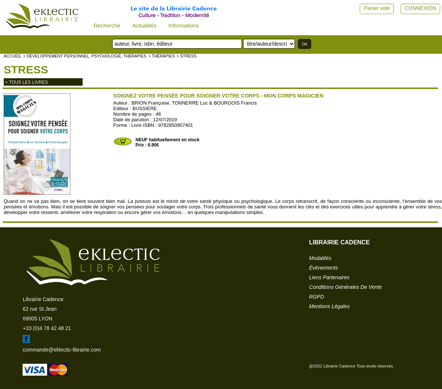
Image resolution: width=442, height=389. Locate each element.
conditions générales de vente (345, 287)
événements (323, 268)
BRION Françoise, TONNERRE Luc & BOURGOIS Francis (194, 103)
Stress (26, 69)
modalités (320, 258)
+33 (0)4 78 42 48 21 (47, 328)
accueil (12, 56)
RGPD (316, 297)
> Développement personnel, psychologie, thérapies (84, 56)
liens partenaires (329, 277)
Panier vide (377, 8)
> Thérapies (161, 56)
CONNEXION (420, 8)
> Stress (187, 56)
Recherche (107, 25)
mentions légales (329, 306)
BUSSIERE (145, 108)
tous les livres (28, 82)
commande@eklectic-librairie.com (61, 350)
